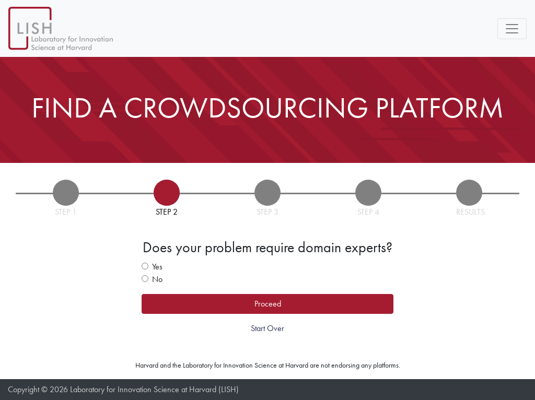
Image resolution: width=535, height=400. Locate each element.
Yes (157, 266)
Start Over (267, 328)
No (157, 279)
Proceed (267, 303)
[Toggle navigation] (512, 28)
